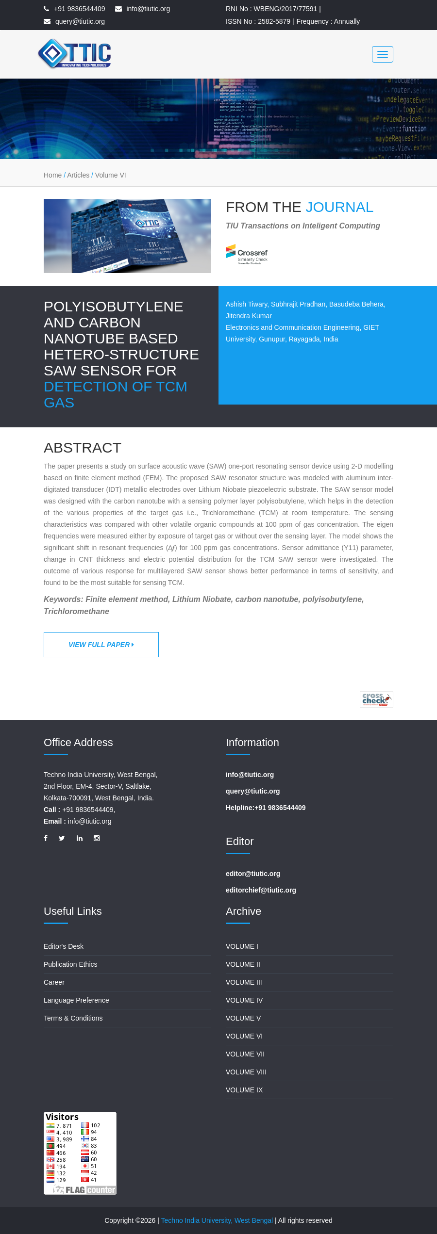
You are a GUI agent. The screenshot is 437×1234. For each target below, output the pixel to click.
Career (54, 982)
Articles (78, 175)
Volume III (244, 982)
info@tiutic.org (148, 9)
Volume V (243, 1018)
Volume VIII (246, 1072)
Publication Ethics (71, 964)
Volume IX (244, 1090)
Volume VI (110, 175)
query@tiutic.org (80, 21)
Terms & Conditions (73, 1018)
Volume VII (245, 1054)
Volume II (243, 964)
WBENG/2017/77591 (286, 9)
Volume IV (244, 1000)
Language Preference (76, 1000)
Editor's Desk (64, 946)
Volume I (242, 946)
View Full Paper (101, 645)
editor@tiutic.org (253, 873)
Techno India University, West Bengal (217, 1220)
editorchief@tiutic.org (261, 890)
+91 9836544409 (79, 9)
